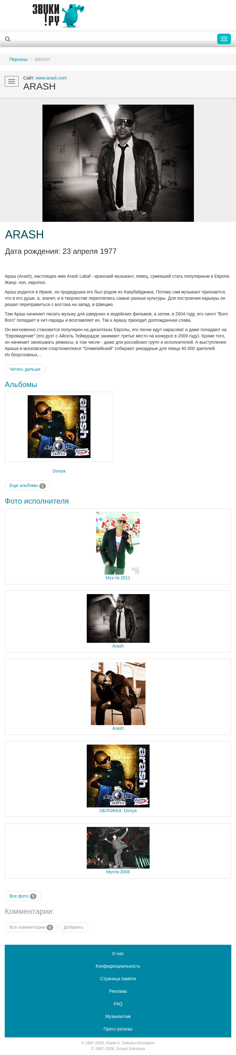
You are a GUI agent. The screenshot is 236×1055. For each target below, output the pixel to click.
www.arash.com (51, 77)
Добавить (73, 927)
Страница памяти (118, 978)
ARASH (24, 234)
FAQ (117, 1003)
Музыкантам (118, 1016)
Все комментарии (31, 927)
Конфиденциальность (118, 966)
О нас (118, 953)
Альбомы (21, 384)
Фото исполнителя (37, 501)
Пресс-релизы (118, 1028)
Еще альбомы (27, 486)
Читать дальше (25, 369)
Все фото (22, 896)
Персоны (18, 59)
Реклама (118, 991)
